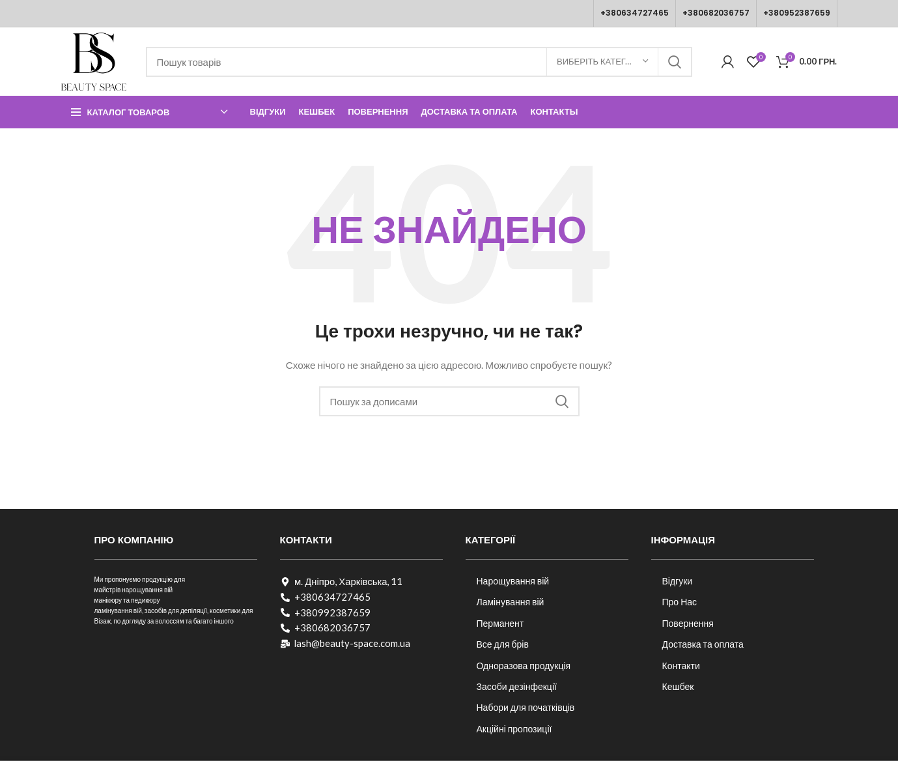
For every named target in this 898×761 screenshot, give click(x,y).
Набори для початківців (526, 707)
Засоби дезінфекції (517, 686)
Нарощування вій (513, 580)
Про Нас (679, 601)
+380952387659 (796, 12)
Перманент (500, 623)
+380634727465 (634, 12)
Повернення (688, 623)
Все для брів (503, 644)
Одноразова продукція (524, 665)
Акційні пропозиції (514, 728)
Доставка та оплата (703, 644)
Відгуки (677, 580)
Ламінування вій (510, 601)
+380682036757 (716, 12)
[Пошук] (419, 62)
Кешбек (678, 686)
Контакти (681, 665)
